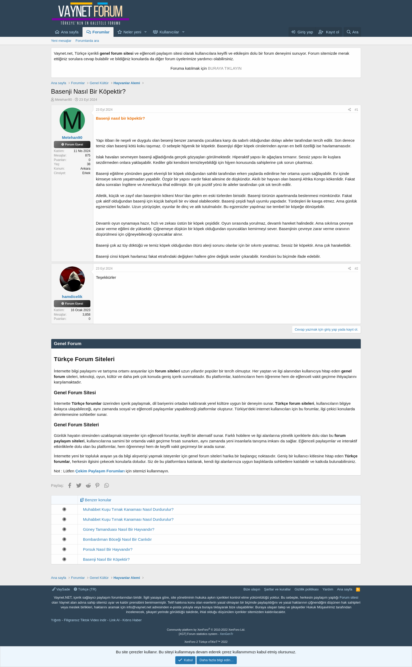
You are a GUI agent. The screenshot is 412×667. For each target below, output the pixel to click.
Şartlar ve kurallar (277, 589)
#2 (356, 268)
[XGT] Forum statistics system (206, 633)
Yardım (327, 589)
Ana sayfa (70, 32)
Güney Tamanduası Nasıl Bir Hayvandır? (118, 529)
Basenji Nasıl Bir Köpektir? (106, 559)
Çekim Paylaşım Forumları (100, 471)
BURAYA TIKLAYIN (224, 68)
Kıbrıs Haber (132, 620)
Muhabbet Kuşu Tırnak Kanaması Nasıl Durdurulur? (128, 509)
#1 (356, 110)
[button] (145, 32)
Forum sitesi (349, 597)
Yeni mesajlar (61, 41)
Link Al (114, 620)
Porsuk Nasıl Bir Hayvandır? (107, 549)
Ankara (85, 168)
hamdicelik (72, 296)
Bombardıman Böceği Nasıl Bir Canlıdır (117, 539)
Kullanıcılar (169, 32)
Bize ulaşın (252, 589)
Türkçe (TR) (85, 589)
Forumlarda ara (87, 41)
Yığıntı (56, 620)
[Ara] (352, 32)
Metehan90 (63, 100)
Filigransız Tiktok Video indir (85, 620)
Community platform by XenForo (206, 629)
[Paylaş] (349, 110)
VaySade (61, 589)
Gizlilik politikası (307, 589)
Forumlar (101, 32)
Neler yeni (132, 32)
